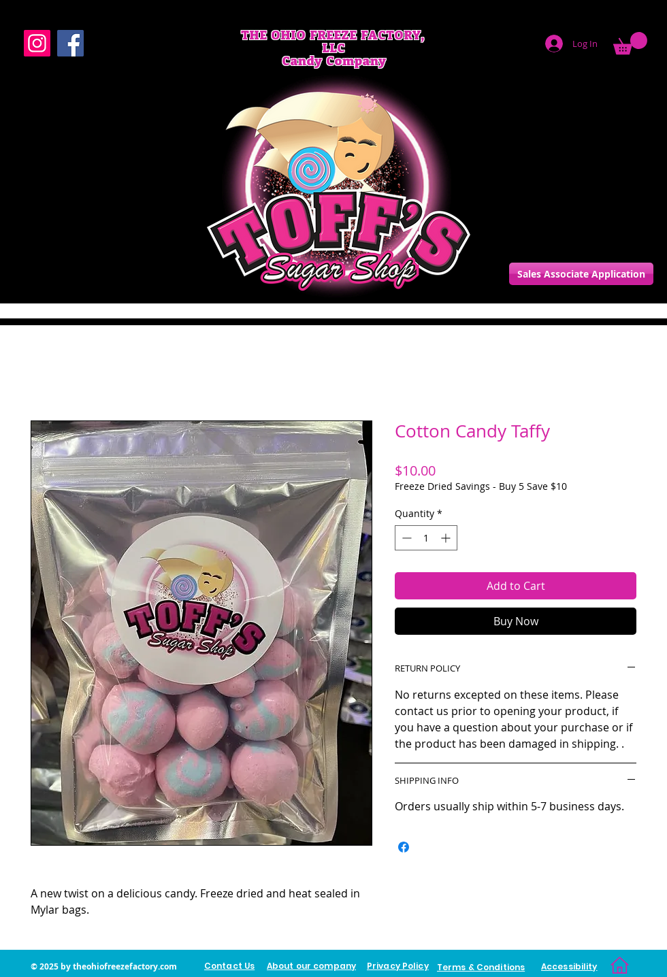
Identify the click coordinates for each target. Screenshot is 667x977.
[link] (630, 43)
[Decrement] (405, 538)
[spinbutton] (426, 538)
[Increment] (446, 538)
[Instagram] (37, 43)
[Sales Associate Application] (581, 274)
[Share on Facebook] (403, 847)
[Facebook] (70, 43)
